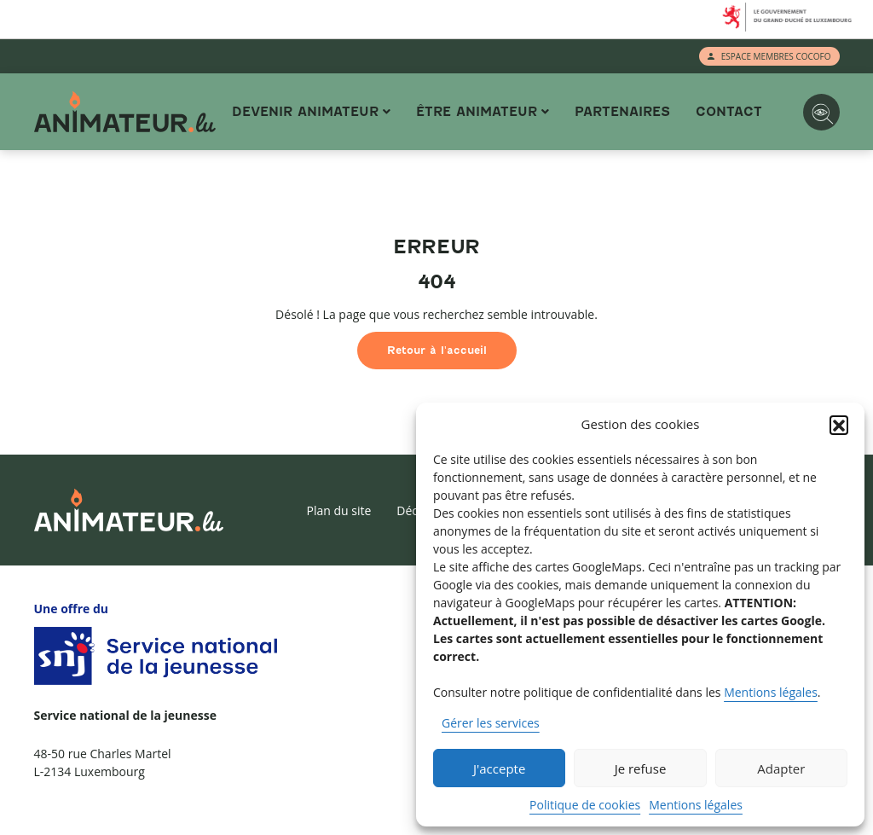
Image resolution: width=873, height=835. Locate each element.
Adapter (781, 768)
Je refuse (641, 768)
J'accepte (499, 768)
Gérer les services (491, 723)
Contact (729, 112)
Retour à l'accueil (437, 350)
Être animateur (476, 112)
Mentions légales (771, 692)
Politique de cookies (584, 805)
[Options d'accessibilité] (821, 112)
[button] (838, 424)
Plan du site (338, 510)
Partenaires (622, 112)
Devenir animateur (305, 112)
